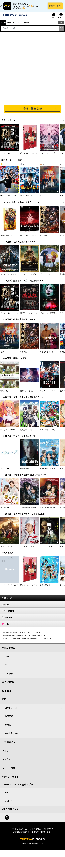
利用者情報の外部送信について (32, 641)
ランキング (32, 619)
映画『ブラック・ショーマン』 (12, 198)
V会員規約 (13, 634)
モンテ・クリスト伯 (28, 276)
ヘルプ (5, 752)
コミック (23, 24)
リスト (54, 20)
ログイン (61, 20)
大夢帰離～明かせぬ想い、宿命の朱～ (35, 510)
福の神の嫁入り (6, 510)
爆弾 (41, 198)
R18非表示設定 (12, 735)
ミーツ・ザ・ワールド (9, 587)
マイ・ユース (5, 471)
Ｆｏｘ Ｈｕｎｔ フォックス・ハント (15, 155)
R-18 (32, 626)
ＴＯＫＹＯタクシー (47, 354)
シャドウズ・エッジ (8, 276)
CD (13, 24)
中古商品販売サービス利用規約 (13, 637)
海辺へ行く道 (45, 587)
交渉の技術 (24, 471)
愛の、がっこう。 (27, 393)
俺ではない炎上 (26, 198)
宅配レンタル (11, 709)
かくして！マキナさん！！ (10, 432)
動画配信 (6, 692)
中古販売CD (35, 24)
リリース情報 (32, 613)
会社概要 (6, 634)
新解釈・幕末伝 (6, 237)
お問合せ (6, 761)
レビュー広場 (8, 770)
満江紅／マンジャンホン (29, 315)
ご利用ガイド (8, 744)
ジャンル (32, 606)
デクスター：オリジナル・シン (32, 548)
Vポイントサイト (10, 778)
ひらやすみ (4, 393)
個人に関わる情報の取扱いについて (36, 637)
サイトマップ (48, 641)
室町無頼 (43, 237)
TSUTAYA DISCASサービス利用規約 (30, 634)
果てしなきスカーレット (29, 237)
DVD (5, 24)
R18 (60, 24)
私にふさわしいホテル (28, 155)
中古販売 (9, 726)
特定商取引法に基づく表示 (11, 641)
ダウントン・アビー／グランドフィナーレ (16, 548)
